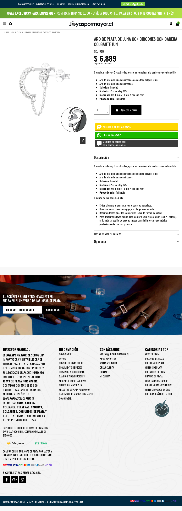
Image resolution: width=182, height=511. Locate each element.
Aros (20, 403)
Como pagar (65, 398)
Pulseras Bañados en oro (158, 385)
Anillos (30, 403)
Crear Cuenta (107, 367)
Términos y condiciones (72, 372)
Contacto (105, 372)
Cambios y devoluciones (72, 376)
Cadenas (36, 407)
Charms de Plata (154, 376)
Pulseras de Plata (154, 363)
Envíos (62, 358)
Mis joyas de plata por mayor (74, 389)
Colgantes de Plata (155, 372)
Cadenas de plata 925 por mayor (76, 394)
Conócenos (65, 354)
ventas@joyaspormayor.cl (114, 354)
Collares (9, 407)
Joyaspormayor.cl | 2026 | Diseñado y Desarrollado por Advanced (43, 501)
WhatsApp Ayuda (108, 363)
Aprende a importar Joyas (72, 381)
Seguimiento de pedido (70, 367)
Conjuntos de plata (32, 411)
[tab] (136, 157)
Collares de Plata (154, 358)
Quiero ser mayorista (70, 385)
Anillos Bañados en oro (157, 389)
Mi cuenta (61, 4)
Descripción (136, 157)
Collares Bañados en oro (158, 394)
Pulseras (23, 407)
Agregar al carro (126, 110)
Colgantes (10, 411)
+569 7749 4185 (108, 358)
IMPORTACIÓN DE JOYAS (45, 4)
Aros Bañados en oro (156, 381)
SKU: (96, 51)
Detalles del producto (136, 234)
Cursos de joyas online (71, 363)
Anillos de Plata (153, 367)
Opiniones (136, 241)
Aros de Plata (152, 354)
